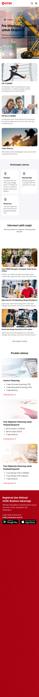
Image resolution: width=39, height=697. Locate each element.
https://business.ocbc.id (12, 517)
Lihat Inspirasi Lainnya (19, 341)
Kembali (8, 19)
